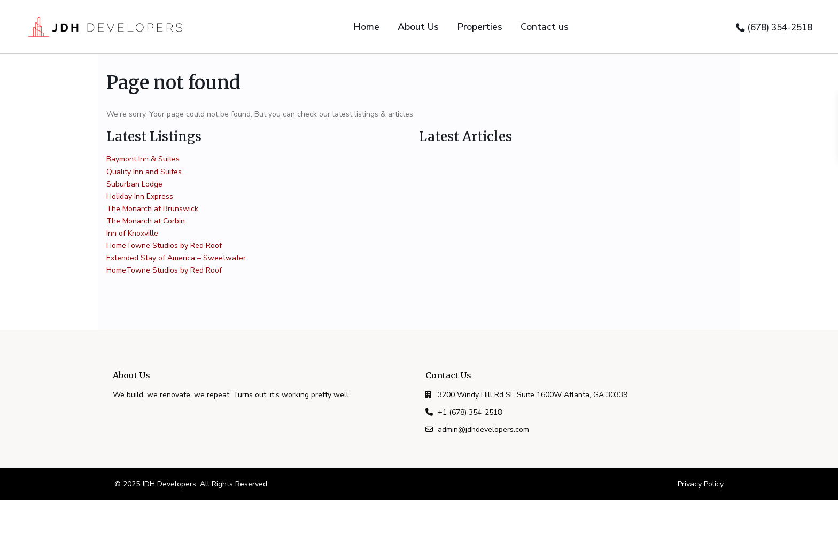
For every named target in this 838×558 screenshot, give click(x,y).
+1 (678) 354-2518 (470, 412)
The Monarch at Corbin (145, 221)
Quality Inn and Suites (144, 172)
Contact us (545, 26)
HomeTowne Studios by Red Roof (164, 246)
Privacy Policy (701, 484)
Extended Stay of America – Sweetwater (176, 258)
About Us (418, 26)
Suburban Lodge (134, 184)
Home (366, 26)
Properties (479, 26)
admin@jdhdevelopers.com (483, 429)
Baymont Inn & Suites (143, 159)
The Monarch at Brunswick (152, 209)
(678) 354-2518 (779, 27)
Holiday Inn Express (139, 196)
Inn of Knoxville (132, 233)
